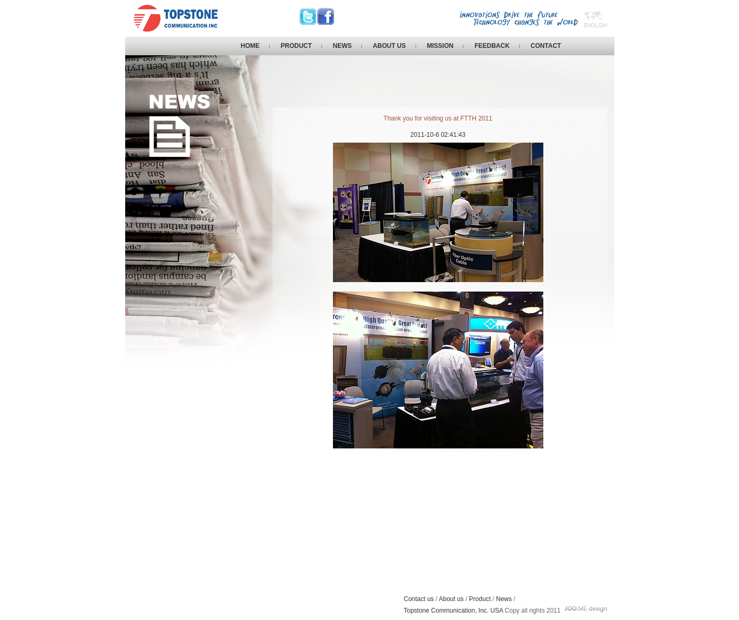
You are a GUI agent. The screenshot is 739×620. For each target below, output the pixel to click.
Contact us (419, 599)
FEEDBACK (492, 45)
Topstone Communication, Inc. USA (454, 610)
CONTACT (546, 45)
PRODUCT (296, 45)
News (504, 599)
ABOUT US (389, 45)
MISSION (440, 45)
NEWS (342, 45)
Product (480, 599)
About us (451, 599)
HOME (250, 45)
